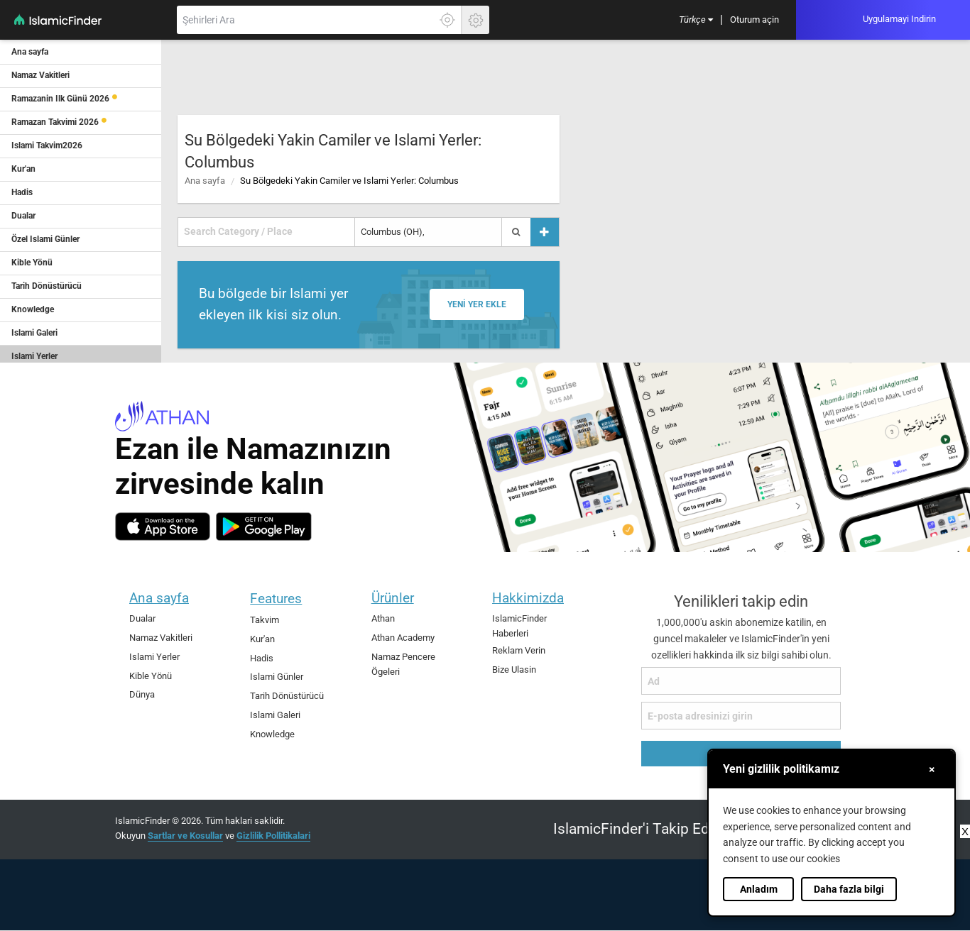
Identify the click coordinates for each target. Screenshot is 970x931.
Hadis (261, 658)
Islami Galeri (275, 715)
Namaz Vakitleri (160, 637)
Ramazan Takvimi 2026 (55, 122)
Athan (383, 618)
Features (276, 598)
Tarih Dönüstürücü (287, 695)
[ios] (162, 526)
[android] (264, 526)
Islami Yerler (154, 656)
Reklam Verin (518, 650)
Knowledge (272, 734)
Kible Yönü (150, 676)
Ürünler (392, 598)
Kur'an (262, 639)
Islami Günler (276, 676)
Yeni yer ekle (476, 304)
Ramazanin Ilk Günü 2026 (60, 99)
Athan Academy (403, 637)
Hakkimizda (528, 598)
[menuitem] (696, 20)
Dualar (142, 618)
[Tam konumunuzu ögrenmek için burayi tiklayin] (447, 20)
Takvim (264, 620)
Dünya (142, 694)
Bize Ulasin (514, 669)
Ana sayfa (205, 180)
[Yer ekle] (544, 231)
